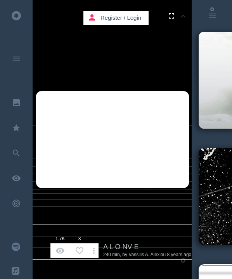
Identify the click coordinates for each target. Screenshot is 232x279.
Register (111, 17)
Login (134, 17)
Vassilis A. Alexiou (147, 254)
